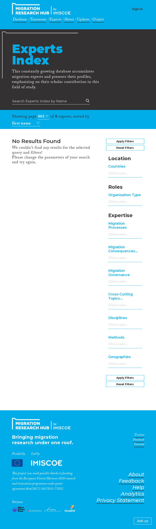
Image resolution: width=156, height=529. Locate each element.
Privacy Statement (120, 500)
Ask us (142, 521)
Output (98, 20)
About (69, 20)
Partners (40, 463)
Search (87, 100)
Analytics (132, 494)
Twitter (139, 435)
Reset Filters (125, 148)
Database (20, 20)
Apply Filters (125, 141)
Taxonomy (38, 20)
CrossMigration (42, 8)
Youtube (139, 445)
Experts (55, 20)
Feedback (131, 481)
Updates (83, 20)
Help (138, 487)
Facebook (138, 440)
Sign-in (137, 9)
